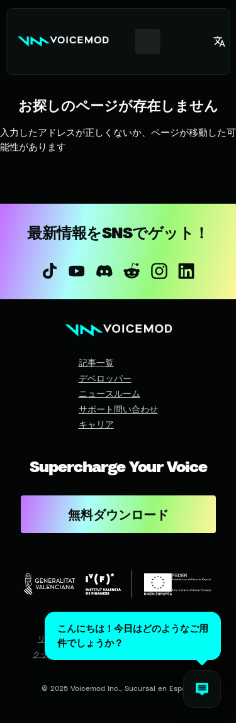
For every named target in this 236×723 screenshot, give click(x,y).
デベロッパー (105, 378)
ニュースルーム (109, 393)
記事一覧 (96, 362)
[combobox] (147, 41)
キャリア (96, 424)
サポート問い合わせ (118, 409)
